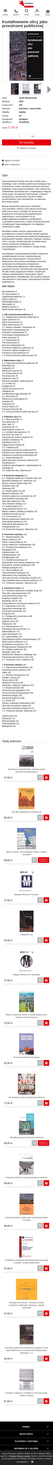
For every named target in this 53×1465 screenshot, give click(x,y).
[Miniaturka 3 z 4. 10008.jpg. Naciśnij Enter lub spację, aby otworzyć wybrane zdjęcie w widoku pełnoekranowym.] (30, 89)
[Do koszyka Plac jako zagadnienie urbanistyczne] (46, 817)
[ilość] (24, 136)
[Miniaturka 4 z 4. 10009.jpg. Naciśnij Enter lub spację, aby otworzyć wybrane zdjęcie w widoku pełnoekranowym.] (42, 89)
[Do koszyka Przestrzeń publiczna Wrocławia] (46, 1063)
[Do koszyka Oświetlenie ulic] (46, 940)
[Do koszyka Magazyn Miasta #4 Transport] (46, 900)
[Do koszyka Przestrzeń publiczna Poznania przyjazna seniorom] (46, 1183)
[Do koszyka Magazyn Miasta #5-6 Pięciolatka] (46, 980)
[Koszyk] (47, 12)
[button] (5, 12)
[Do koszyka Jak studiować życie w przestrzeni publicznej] (46, 1103)
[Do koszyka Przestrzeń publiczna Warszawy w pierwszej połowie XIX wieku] (46, 1226)
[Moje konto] (37, 12)
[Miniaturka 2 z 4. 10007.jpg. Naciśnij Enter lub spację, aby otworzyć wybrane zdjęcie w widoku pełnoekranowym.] (19, 89)
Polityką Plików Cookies (19, 1456)
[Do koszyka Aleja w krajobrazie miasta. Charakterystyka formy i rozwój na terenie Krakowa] (46, 1023)
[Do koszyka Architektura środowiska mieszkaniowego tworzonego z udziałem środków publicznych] (46, 1268)
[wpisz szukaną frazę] (26, 12)
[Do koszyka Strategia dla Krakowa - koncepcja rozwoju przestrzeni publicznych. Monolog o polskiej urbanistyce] (46, 1313)
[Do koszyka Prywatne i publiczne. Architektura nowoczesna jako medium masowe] (46, 1401)
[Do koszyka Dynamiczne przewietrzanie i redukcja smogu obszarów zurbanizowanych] (46, 777)
